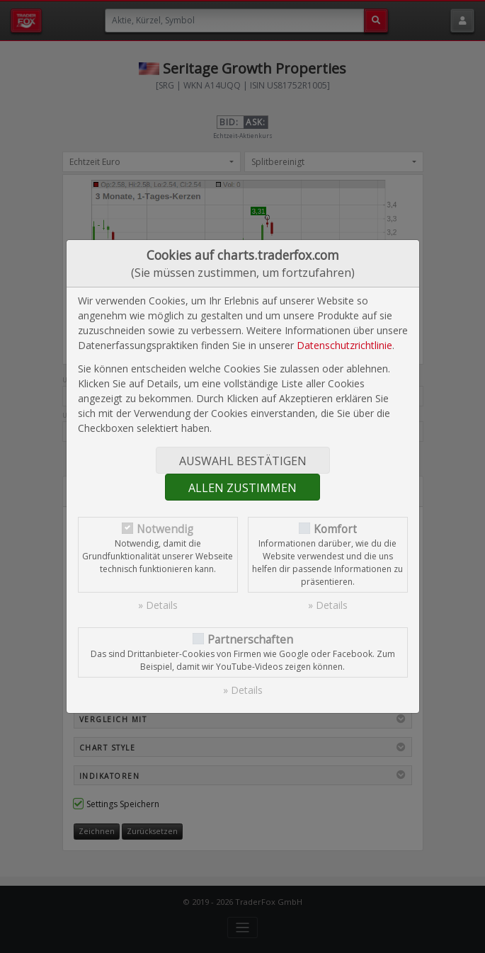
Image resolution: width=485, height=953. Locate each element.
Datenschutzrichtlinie (344, 345)
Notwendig (165, 529)
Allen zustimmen (242, 488)
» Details (158, 605)
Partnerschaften (250, 639)
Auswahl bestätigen (243, 461)
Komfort (335, 529)
